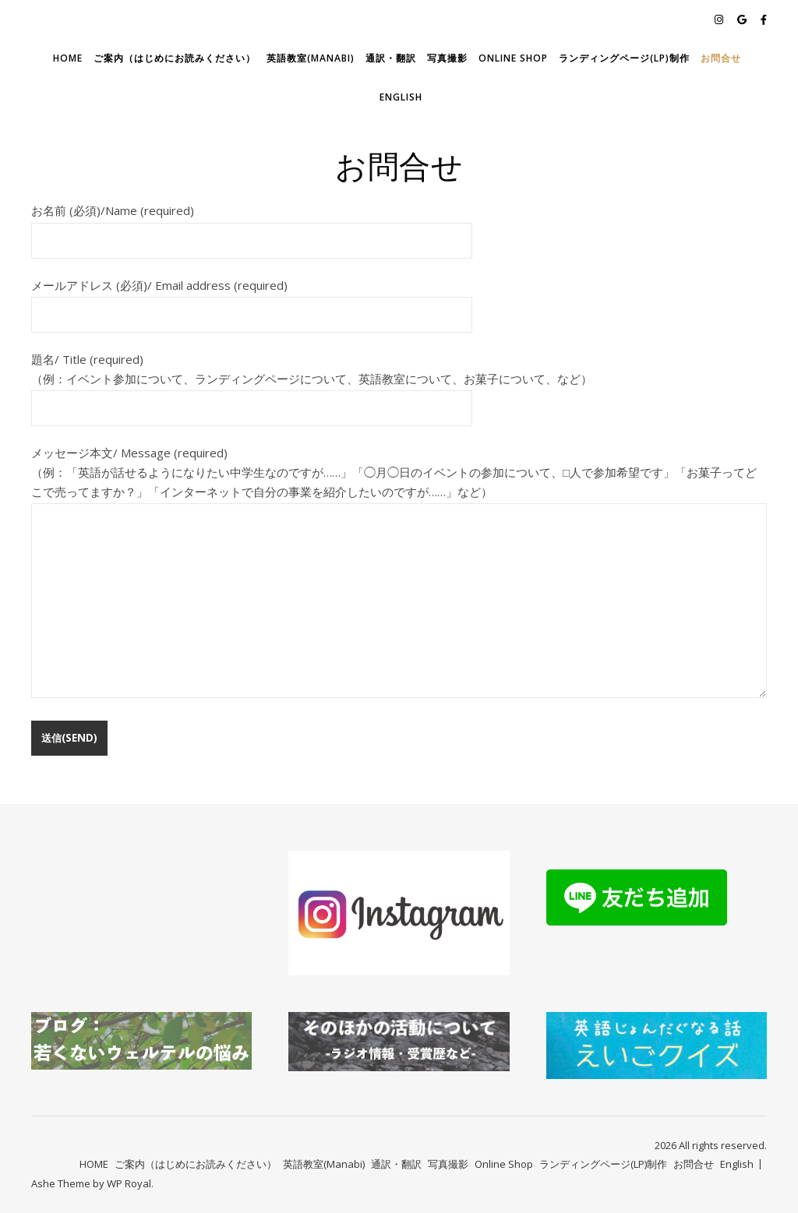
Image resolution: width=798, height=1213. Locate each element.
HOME (68, 58)
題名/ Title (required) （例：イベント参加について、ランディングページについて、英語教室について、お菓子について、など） (311, 383)
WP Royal (129, 1183)
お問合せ (721, 58)
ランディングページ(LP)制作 (624, 58)
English (401, 97)
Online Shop (513, 58)
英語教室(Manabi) (311, 58)
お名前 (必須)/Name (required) (251, 225)
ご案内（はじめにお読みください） (175, 58)
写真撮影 (447, 58)
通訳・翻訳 (390, 58)
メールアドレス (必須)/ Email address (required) (251, 300)
